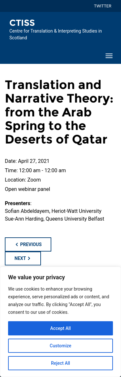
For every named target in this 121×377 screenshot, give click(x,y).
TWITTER (102, 6)
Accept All (60, 328)
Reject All (60, 363)
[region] (60, 322)
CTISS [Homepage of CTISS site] (22, 22)
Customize (60, 345)
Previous (28, 244)
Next (23, 258)
